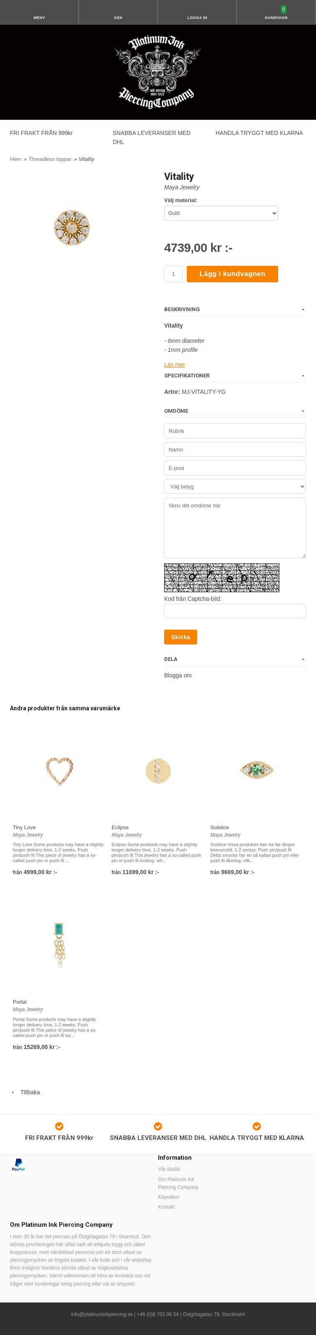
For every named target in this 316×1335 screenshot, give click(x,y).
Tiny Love (24, 827)
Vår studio (169, 1169)
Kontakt (166, 1207)
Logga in (197, 18)
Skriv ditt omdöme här (235, 528)
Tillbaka (25, 1092)
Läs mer (174, 364)
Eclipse (120, 827)
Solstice (219, 827)
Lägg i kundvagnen (232, 274)
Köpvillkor (168, 1197)
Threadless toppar (50, 159)
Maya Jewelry (182, 187)
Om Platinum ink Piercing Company (178, 1183)
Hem (15, 159)
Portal (20, 1002)
